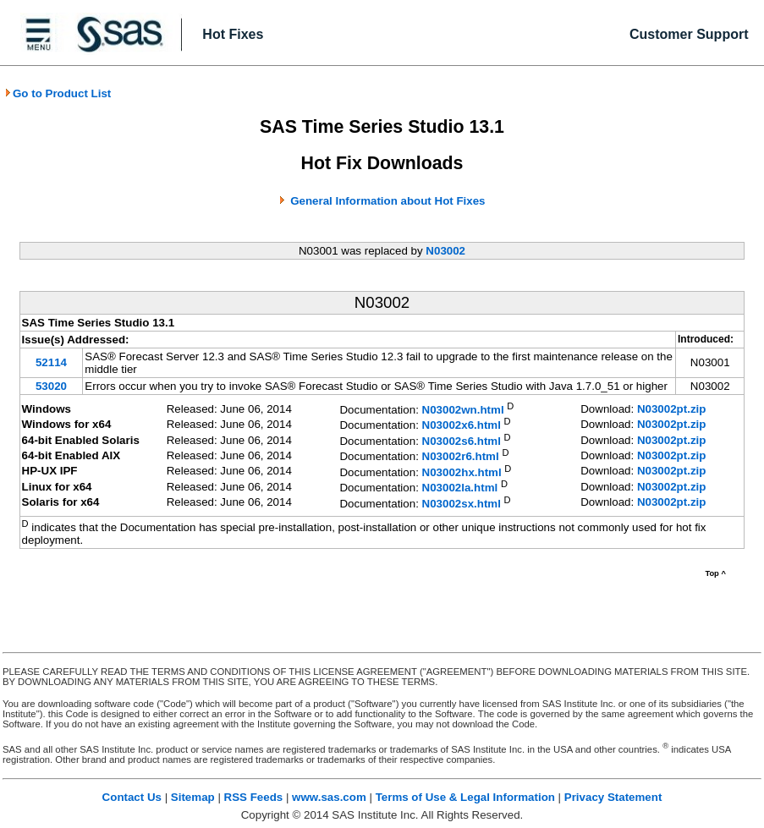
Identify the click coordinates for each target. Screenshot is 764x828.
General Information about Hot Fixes (387, 201)
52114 (51, 362)
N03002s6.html (461, 441)
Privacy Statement (613, 797)
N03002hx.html (462, 472)
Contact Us (132, 797)
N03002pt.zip (671, 409)
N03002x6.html (461, 425)
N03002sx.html (461, 503)
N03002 (445, 250)
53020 (51, 386)
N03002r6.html (460, 457)
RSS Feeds (253, 797)
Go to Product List (57, 93)
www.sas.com (329, 797)
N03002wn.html (463, 409)
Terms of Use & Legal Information (465, 797)
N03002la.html (460, 488)
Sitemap (193, 797)
